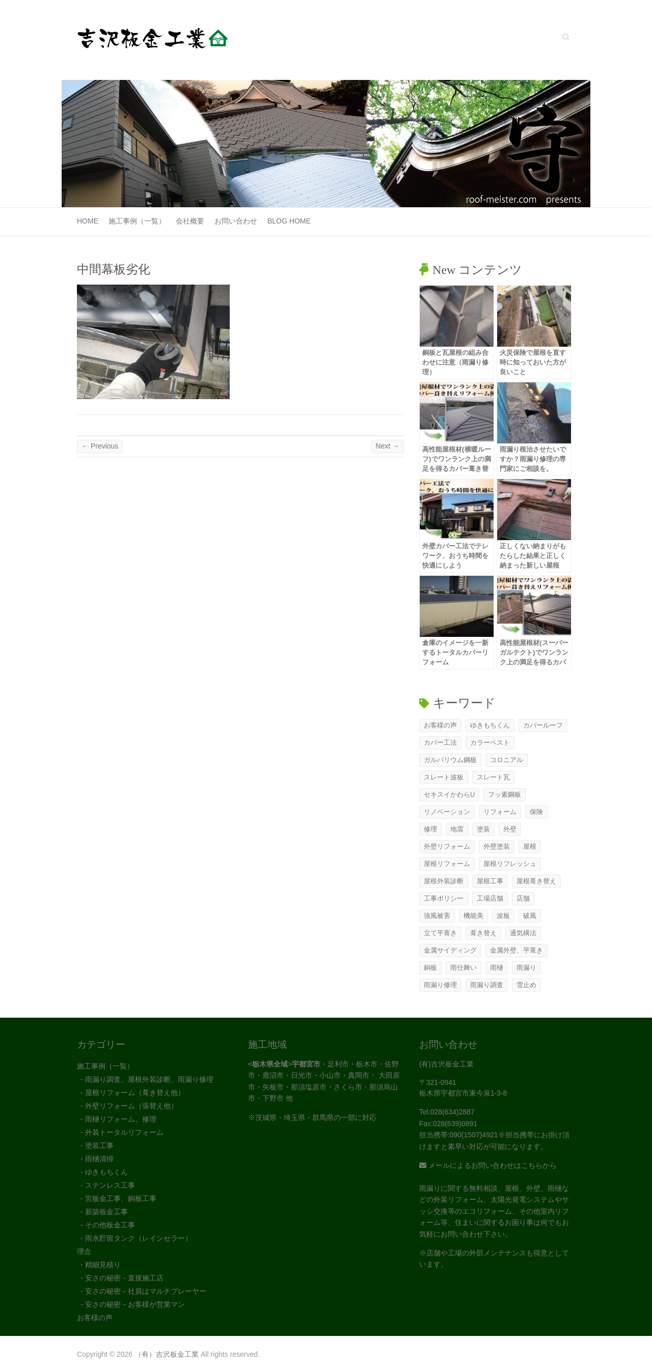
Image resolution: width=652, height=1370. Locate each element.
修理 (430, 829)
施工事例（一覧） (137, 221)
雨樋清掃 (99, 1159)
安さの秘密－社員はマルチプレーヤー (145, 1291)
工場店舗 (490, 898)
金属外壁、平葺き (516, 950)
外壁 (510, 829)
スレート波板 (444, 777)
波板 (503, 915)
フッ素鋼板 (504, 794)
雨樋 (496, 967)
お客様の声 (440, 725)
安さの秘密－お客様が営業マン (135, 1304)
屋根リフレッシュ (509, 864)
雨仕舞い (463, 967)
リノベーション (447, 812)
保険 (536, 812)
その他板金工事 (110, 1225)
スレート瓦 (493, 777)
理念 (84, 1251)
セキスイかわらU (449, 794)
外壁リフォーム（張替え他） (131, 1106)
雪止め (526, 985)
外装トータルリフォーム (124, 1132)
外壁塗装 (496, 846)
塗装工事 (99, 1145)
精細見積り (103, 1265)
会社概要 (190, 221)
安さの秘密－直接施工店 (124, 1278)
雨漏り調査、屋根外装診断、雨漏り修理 (149, 1079)
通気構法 (523, 933)
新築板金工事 (106, 1212)
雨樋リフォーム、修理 (120, 1119)
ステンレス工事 (110, 1185)
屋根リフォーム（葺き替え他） (135, 1092)
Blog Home (289, 221)
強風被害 (437, 915)
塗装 (483, 829)
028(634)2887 (452, 1112)
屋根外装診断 (444, 881)
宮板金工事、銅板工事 (120, 1198)
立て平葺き (440, 933)
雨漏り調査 (486, 985)
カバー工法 (440, 742)
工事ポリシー (444, 898)
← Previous (100, 446)
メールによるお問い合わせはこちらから (488, 1165)
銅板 (430, 967)
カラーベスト (490, 742)
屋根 (529, 846)
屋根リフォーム (447, 864)
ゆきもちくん (490, 725)
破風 (529, 915)
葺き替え (483, 933)
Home (87, 221)
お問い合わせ (235, 221)
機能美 (473, 915)
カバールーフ (543, 725)
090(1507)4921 (474, 1135)
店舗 (523, 898)
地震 (457, 829)
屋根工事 (490, 881)
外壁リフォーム (447, 846)
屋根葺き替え (536, 881)
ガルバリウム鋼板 (450, 760)
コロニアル (506, 760)
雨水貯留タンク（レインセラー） (138, 1238)
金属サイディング (450, 950)
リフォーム (500, 812)
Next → (387, 446)
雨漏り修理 (440, 985)
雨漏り (526, 967)
